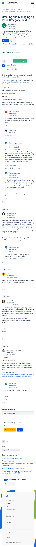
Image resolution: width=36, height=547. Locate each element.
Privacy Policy (10, 532)
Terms (7, 535)
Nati (13, 168)
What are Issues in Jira (8, 461)
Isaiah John (12, 130)
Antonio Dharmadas (12, 301)
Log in (4, 413)
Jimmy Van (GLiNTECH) (14, 350)
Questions (20, 9)
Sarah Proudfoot (14, 112)
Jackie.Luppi (12, 24)
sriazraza (14, 259)
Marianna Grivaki (14, 44)
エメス (9, 273)
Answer (5, 41)
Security (8, 537)
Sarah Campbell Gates (15, 143)
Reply (3, 202)
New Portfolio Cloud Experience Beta (13, 468)
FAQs (7, 507)
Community (13, 2)
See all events (9, 484)
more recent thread (8, 80)
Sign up (10, 413)
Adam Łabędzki (11, 213)
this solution (14, 82)
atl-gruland (5, 450)
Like (6, 125)
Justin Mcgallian (11, 65)
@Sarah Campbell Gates (14, 180)
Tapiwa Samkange (14, 173)
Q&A (11, 9)
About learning (10, 516)
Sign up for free (9, 430)
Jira (15, 9)
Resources (8, 519)
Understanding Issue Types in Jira (12, 458)
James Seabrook (14, 247)
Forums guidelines (11, 509)
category (12, 450)
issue (18, 450)
